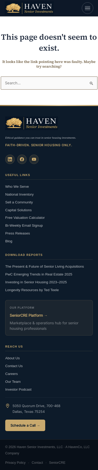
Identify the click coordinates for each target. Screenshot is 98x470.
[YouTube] (34, 159)
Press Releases (17, 233)
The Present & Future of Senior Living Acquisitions (44, 266)
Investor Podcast (18, 389)
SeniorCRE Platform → (29, 315)
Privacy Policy (15, 463)
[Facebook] (22, 159)
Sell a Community (19, 202)
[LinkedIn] (10, 159)
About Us (12, 358)
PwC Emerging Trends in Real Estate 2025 (38, 274)
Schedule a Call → (25, 425)
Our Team (13, 382)
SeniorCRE (57, 463)
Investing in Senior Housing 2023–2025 (36, 282)
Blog (8, 241)
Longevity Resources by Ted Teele (32, 290)
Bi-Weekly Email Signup (24, 225)
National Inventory (19, 194)
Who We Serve (17, 187)
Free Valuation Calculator (25, 218)
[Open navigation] (87, 8)
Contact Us (14, 366)
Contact (37, 463)
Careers (11, 374)
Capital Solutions (18, 210)
